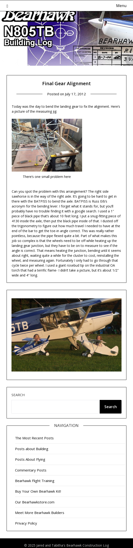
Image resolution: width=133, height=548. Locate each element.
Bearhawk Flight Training (34, 480)
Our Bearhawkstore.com (34, 502)
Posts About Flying (30, 459)
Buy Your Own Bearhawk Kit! (38, 491)
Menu (121, 5)
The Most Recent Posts (34, 438)
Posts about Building (31, 448)
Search (18, 394)
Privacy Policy (26, 523)
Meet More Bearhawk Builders (39, 512)
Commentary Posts (30, 470)
